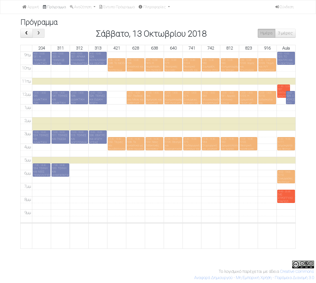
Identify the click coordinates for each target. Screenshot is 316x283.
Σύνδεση (284, 7)
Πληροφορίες (153, 7)
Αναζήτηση (81, 7)
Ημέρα (266, 33)
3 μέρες (285, 33)
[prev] (26, 33)
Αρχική (30, 7)
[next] (38, 33)
